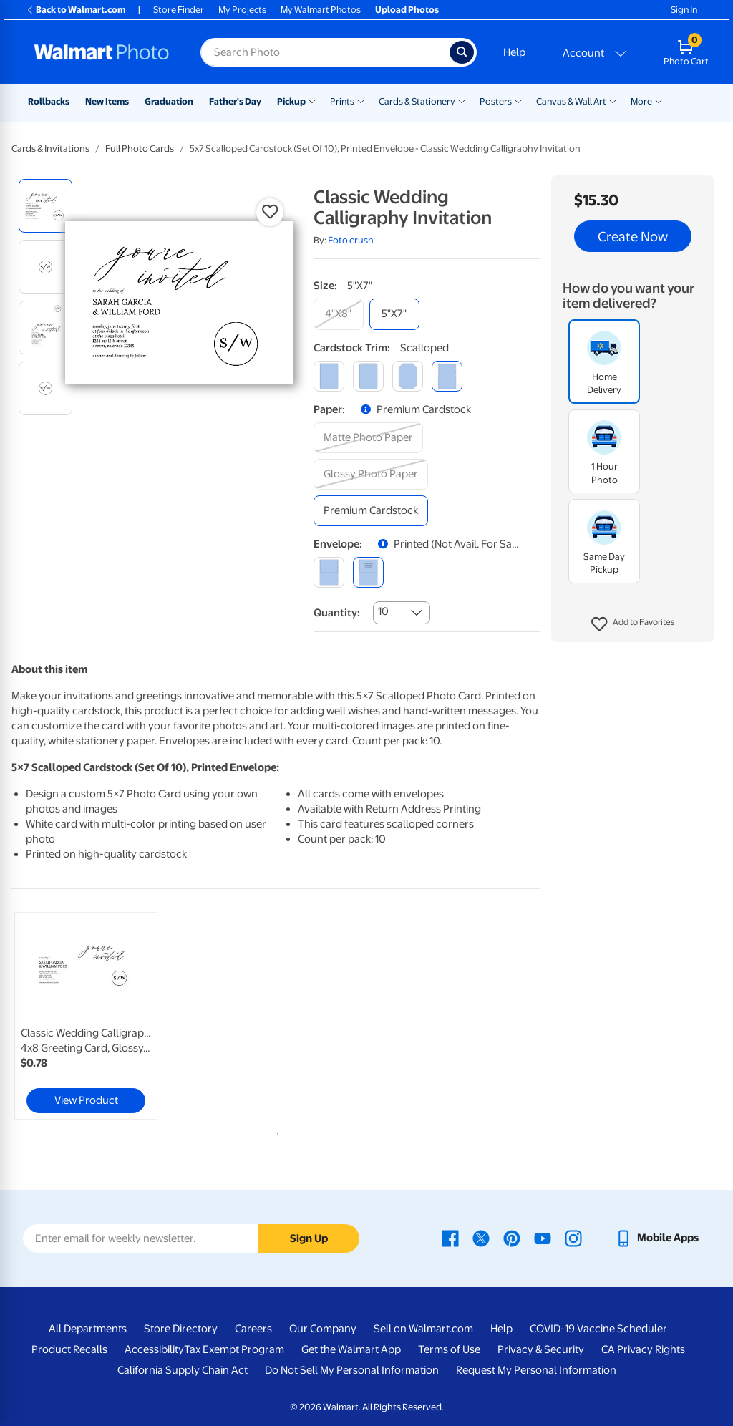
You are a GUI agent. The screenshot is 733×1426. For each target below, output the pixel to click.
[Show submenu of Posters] (518, 100)
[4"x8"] (339, 314)
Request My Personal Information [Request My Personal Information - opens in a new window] (536, 1370)
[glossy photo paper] (371, 474)
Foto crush (351, 240)
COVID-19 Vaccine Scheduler (598, 1328)
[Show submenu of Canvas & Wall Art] (612, 100)
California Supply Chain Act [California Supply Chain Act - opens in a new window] (182, 1370)
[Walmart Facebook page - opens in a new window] (450, 1237)
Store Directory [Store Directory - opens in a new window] (181, 1328)
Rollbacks (48, 101)
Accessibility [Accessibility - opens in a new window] (154, 1349)
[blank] (329, 572)
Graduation (169, 101)
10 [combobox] (383, 611)
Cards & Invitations (50, 148)
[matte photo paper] (368, 437)
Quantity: (337, 612)
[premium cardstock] (371, 510)
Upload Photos (407, 9)
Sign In (684, 9)
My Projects (242, 9)
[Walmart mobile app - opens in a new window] (657, 1237)
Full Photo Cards (139, 148)
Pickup (291, 101)
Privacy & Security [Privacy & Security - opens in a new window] (540, 1349)
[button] (633, 624)
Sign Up (309, 1238)
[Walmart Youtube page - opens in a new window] (542, 1237)
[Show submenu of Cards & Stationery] (461, 100)
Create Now (633, 236)
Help (514, 52)
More (641, 101)
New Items (107, 101)
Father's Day (235, 101)
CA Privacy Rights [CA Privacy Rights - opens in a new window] (643, 1349)
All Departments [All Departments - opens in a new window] (88, 1328)
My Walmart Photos (321, 9)
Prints (342, 101)
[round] (368, 376)
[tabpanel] (100, 1016)
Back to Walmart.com (75, 9)
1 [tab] (275, 1131)
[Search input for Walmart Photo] (325, 52)
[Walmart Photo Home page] (101, 52)
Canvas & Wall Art (571, 101)
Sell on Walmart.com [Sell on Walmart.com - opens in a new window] (423, 1328)
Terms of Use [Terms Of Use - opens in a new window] (449, 1349)
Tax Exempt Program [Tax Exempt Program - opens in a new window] (234, 1349)
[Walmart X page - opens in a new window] (481, 1237)
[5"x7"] (394, 314)
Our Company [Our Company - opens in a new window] (322, 1328)
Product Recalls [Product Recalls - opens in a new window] (69, 1349)
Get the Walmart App (351, 1349)
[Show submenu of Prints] (360, 100)
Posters (496, 101)
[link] (86, 1016)
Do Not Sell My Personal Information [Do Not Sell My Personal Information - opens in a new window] (352, 1370)
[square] (329, 376)
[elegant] (407, 376)
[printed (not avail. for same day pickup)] (368, 572)
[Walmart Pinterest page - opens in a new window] (511, 1237)
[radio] (45, 206)
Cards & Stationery (417, 101)
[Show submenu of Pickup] (312, 100)
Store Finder (178, 9)
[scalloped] (447, 376)
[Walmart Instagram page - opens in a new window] (573, 1237)
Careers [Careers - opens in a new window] (253, 1328)
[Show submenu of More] (658, 100)
